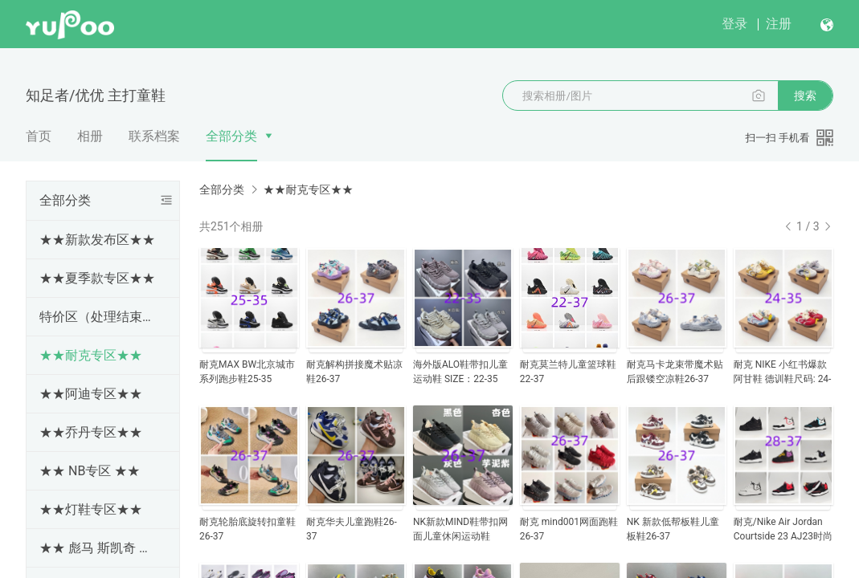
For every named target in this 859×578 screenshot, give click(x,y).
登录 (734, 23)
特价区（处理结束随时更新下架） (99, 316)
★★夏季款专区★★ (97, 278)
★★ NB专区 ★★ (89, 470)
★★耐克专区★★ (90, 355)
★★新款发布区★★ (97, 239)
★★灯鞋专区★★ (90, 509)
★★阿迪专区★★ (90, 393)
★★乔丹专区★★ (90, 432)
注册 (779, 23)
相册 (90, 136)
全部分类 (231, 136)
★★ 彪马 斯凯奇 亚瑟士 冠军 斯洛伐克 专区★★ (99, 548)
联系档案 (154, 136)
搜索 (805, 95)
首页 (38, 136)
